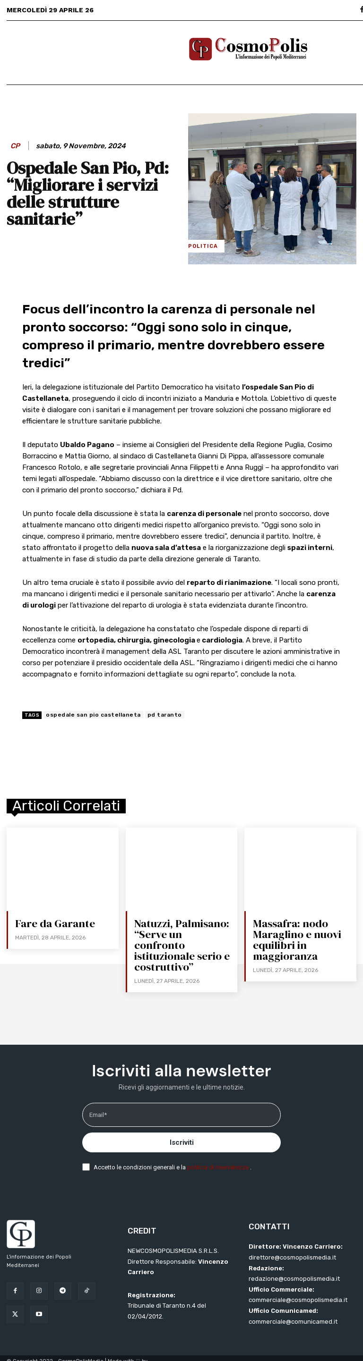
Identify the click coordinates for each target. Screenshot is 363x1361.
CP (15, 146)
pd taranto (164, 714)
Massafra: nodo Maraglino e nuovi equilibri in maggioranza (296, 939)
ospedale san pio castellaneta (93, 714)
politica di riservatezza (218, 1154)
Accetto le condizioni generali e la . (172, 1154)
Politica (203, 246)
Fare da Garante (54, 923)
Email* (98, 1102)
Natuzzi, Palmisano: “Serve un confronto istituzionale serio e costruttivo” (183, 939)
